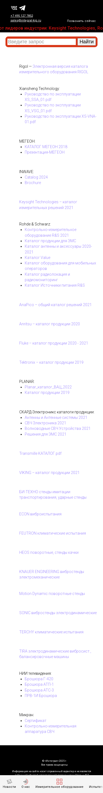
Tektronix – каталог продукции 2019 (51, 362)
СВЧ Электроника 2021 (45, 423)
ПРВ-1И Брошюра (41, 695)
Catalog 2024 (36, 177)
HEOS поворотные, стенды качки (49, 552)
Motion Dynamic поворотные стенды (52, 593)
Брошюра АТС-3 (39, 690)
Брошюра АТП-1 (39, 684)
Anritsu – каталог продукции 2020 (49, 324)
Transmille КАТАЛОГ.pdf (40, 453)
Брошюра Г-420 (39, 679)
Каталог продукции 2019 (47, 392)
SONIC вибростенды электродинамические (58, 613)
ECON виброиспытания (40, 514)
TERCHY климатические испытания (51, 632)
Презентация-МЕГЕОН (45, 152)
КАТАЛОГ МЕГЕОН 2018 (46, 147)
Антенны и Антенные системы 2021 (56, 417)
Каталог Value (37, 257)
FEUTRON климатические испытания (52, 533)
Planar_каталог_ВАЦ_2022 (48, 387)
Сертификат (35, 720)
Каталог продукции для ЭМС (50, 241)
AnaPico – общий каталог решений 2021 (55, 305)
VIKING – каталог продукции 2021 (49, 472)
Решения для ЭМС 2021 (45, 434)
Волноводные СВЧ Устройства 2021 (58, 428)
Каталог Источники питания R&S (55, 285)
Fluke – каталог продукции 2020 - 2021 (53, 343)
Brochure (33, 182)
